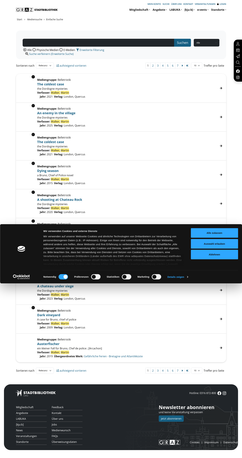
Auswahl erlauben (214, 418)
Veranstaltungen (205, 3)
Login (221, 4)
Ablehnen (214, 429)
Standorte (217, 10)
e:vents (202, 10)
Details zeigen (175, 451)
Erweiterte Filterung (90, 50)
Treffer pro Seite (214, 65)
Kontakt (188, 3)
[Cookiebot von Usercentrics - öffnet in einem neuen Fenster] (21, 451)
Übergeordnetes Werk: (68, 356)
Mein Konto (154, 3)
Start (19, 19)
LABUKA (174, 10)
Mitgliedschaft (138, 10)
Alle (29, 50)
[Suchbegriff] (98, 43)
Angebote (159, 10)
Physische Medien (48, 50)
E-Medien (69, 50)
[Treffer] (121, 348)
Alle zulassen (214, 407)
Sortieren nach (25, 65)
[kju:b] (189, 10)
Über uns (176, 3)
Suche (166, 3)
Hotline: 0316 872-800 (202, 393)
